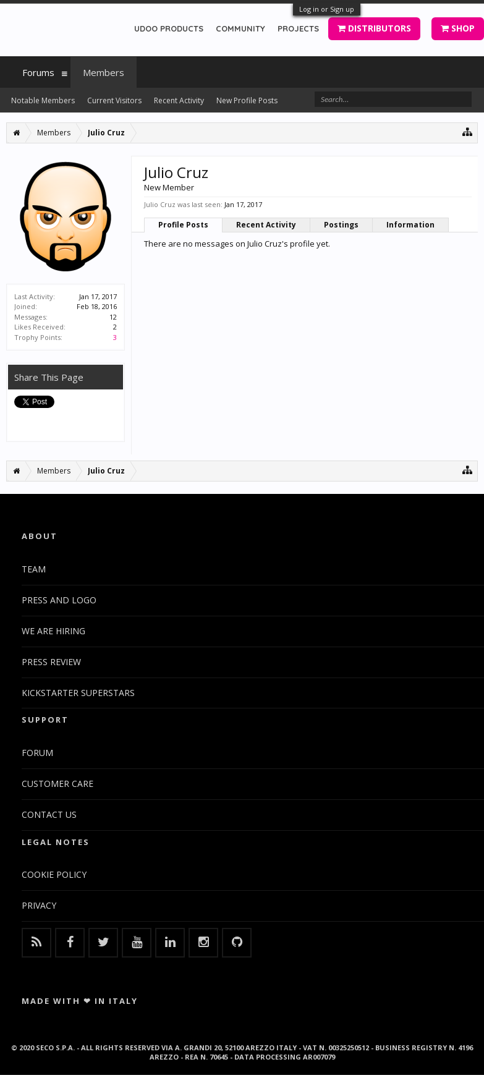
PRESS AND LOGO (59, 600)
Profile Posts (183, 224)
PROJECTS (298, 28)
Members (103, 72)
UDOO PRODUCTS (168, 28)
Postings (341, 224)
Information (410, 224)
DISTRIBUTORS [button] (374, 28)
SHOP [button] (458, 28)
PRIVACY (39, 905)
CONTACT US (49, 814)
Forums (38, 72)
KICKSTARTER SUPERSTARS (78, 693)
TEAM (34, 569)
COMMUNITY (240, 28)
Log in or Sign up (326, 9)
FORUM (37, 752)
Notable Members (43, 100)
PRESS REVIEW (51, 662)
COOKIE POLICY (54, 874)
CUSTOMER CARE (57, 783)
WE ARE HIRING (53, 631)
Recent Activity (266, 224)
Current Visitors (114, 100)
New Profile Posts (247, 100)
